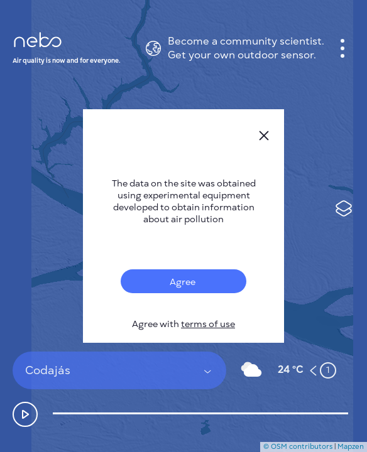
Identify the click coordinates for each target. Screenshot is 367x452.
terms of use (208, 324)
